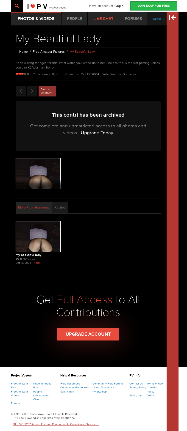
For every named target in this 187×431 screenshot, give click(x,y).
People (37, 391)
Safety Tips (67, 391)
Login (119, 6)
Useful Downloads (103, 387)
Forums (15, 403)
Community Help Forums (107, 383)
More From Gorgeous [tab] (33, 207)
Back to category (46, 91)
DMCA (151, 395)
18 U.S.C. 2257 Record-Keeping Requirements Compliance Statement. (56, 424)
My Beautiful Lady (28, 255)
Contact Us (136, 383)
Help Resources (70, 383)
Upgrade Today (97, 133)
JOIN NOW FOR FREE (154, 6)
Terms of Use (155, 383)
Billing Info (135, 395)
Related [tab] (60, 207)
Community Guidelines (74, 387)
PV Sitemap (99, 391)
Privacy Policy (137, 387)
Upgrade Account (88, 334)
